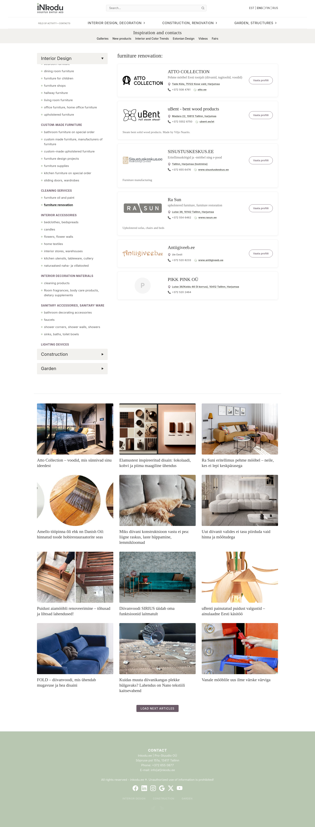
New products (121, 38)
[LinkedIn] (144, 788)
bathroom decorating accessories (68, 312)
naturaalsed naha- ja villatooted (66, 265)
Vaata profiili (261, 80)
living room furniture (58, 100)
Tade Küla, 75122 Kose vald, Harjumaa (196, 83)
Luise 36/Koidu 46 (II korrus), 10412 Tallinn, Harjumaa (205, 286)
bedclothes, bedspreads (61, 222)
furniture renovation (58, 205)
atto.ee (202, 89)
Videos (203, 38)
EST (252, 8)
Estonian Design (183, 38)
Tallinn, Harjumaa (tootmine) (190, 164)
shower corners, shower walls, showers (72, 327)
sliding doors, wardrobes (61, 180)
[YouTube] (179, 788)
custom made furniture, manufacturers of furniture (73, 141)
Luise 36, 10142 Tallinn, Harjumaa (193, 211)
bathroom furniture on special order (69, 132)
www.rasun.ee (207, 217)
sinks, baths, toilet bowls (61, 334)
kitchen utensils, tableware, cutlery (68, 258)
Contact (157, 750)
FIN (267, 8)
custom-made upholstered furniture (69, 151)
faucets (49, 320)
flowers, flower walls (58, 237)
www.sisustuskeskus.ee (213, 169)
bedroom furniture (57, 64)
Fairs (215, 38)
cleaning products (57, 283)
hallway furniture (56, 93)
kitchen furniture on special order (67, 173)
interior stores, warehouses (63, 251)
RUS (275, 8)
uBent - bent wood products (193, 108)
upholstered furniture (59, 114)
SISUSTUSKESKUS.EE (191, 151)
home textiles (53, 244)
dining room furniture (59, 71)
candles (49, 229)
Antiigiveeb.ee (181, 247)
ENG (260, 8)
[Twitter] (171, 788)
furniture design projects (61, 158)
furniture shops (55, 85)
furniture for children (58, 78)
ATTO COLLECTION (189, 71)
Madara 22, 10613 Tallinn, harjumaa (194, 116)
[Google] (162, 788)
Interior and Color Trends (152, 38)
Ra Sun (174, 199)
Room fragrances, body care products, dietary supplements (71, 292)
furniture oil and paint (59, 198)
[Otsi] (203, 8)
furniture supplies (56, 166)
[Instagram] (153, 788)
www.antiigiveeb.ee (210, 260)
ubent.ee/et (206, 121)
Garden (187, 798)
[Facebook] (135, 788)
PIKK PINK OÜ (183, 279)
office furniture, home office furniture (70, 107)
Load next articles (157, 708)
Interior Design (133, 798)
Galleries (102, 38)
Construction (163, 798)
